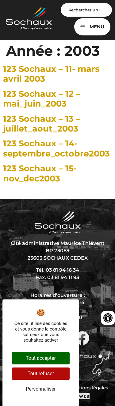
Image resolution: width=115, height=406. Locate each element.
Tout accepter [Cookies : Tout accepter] (41, 358)
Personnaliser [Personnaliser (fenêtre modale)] (41, 389)
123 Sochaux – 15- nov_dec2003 (40, 173)
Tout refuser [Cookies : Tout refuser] (41, 373)
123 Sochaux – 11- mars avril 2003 (51, 74)
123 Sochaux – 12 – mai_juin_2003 (41, 99)
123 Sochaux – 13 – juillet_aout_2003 (41, 124)
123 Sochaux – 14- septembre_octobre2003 (56, 148)
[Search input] (86, 10)
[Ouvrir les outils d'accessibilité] (108, 318)
